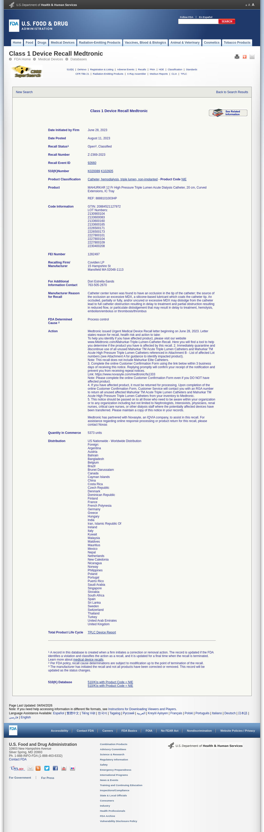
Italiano (217, 713)
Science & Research (112, 754)
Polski (189, 713)
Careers (108, 730)
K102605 (107, 171)
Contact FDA (85, 730)
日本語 (242, 713)
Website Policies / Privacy (237, 730)
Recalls (142, 69)
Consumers (107, 800)
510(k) (70, 69)
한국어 (102, 713)
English (26, 717)
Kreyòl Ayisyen (158, 713)
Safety (104, 764)
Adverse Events (125, 69)
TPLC (184, 73)
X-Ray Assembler (136, 73)
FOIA (149, 730)
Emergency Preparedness (115, 769)
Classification (175, 69)
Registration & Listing (102, 69)
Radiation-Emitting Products (108, 73)
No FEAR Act (169, 730)
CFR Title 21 (82, 73)
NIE (184, 179)
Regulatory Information (114, 759)
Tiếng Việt (88, 713)
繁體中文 (73, 713)
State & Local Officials (113, 795)
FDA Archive (107, 816)
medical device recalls (88, 659)
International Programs (114, 775)
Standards (191, 69)
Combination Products (113, 744)
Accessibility (59, 730)
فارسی (13, 717)
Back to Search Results (232, 92)
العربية (141, 713)
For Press (47, 777)
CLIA (174, 73)
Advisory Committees (113, 749)
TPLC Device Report (102, 632)
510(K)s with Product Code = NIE (110, 682)
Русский (128, 713)
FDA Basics (129, 730)
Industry (105, 805)
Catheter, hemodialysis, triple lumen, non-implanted (123, 179)
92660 (92, 163)
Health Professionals (112, 810)
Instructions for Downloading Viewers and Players (142, 709)
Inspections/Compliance (114, 790)
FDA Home (22, 59)
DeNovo (81, 69)
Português (202, 713)
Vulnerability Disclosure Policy (118, 821)
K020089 (94, 171)
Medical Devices (50, 59)
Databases (78, 59)
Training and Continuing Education (121, 785)
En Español (205, 17)
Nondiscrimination (199, 730)
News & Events (109, 780)
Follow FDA (186, 17)
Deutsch (230, 713)
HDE (161, 69)
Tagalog (115, 713)
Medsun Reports (159, 73)
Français (176, 713)
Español (58, 713)
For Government (20, 777)
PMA (152, 69)
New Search (24, 92)
